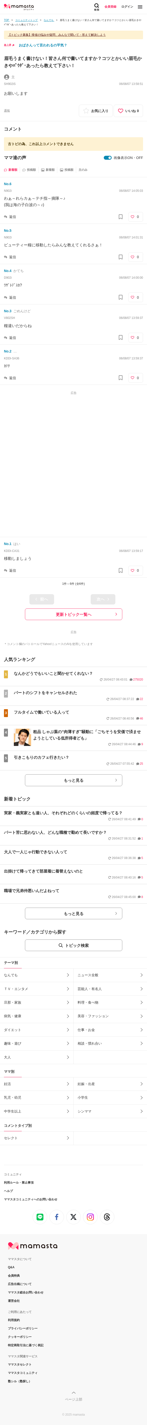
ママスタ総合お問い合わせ (25, 1292)
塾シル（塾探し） (20, 1381)
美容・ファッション (93, 1016)
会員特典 (14, 1275)
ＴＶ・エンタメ (16, 989)
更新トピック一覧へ (73, 614)
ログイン (127, 6)
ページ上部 (73, 1399)
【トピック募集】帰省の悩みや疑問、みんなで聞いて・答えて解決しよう (57, 35)
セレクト (11, 1138)
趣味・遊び (12, 1043)
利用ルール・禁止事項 (19, 1182)
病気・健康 (12, 1016)
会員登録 (110, 6)
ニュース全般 (88, 975)
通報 (7, 110)
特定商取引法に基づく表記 (25, 1345)
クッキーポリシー (20, 1336)
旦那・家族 (12, 1002)
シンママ (84, 1111)
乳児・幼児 (12, 1097)
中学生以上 (12, 1111)
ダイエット (12, 1030)
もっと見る (74, 780)
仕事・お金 (86, 1030)
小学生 (83, 1097)
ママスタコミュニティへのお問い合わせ (30, 1199)
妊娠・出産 (86, 1084)
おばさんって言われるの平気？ (43, 45)
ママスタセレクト (20, 1364)
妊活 (7, 1084)
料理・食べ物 (88, 1002)
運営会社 (14, 1300)
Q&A (11, 1267)
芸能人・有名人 (90, 989)
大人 (7, 1057)
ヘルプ (8, 1191)
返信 (12, 216)
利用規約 (14, 1320)
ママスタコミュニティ (23, 1372)
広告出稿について (20, 1284)
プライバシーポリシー (23, 1328)
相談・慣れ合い (90, 1043)
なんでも (11, 975)
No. (7, 184)
